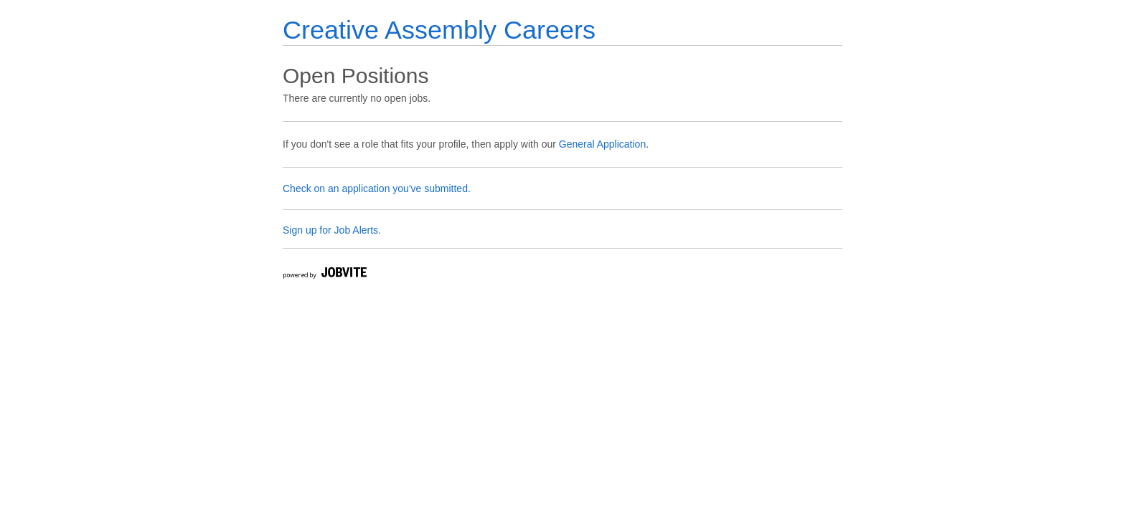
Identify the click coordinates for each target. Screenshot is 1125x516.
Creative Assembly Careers (439, 29)
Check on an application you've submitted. (377, 188)
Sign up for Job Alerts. (332, 230)
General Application (602, 144)
